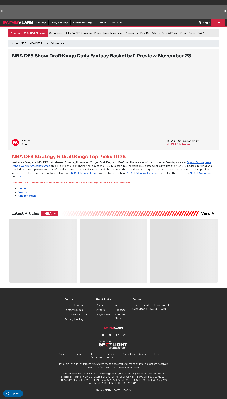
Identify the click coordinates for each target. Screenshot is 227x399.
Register (142, 354)
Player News (103, 314)
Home (14, 43)
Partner (79, 354)
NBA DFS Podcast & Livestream (47, 43)
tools (20, 176)
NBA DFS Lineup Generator (143, 173)
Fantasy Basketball (76, 314)
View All (209, 213)
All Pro (218, 22)
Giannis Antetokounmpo (35, 166)
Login (206, 22)
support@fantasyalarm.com (149, 308)
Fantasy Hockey (74, 319)
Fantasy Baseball (74, 309)
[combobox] (50, 213)
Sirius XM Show (120, 316)
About (62, 354)
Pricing (100, 305)
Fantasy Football (74, 305)
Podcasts (120, 309)
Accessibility (129, 354)
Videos (118, 305)
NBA (23, 43)
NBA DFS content (200, 173)
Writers (100, 309)
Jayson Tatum (195, 162)
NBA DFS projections (83, 173)
